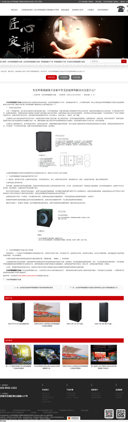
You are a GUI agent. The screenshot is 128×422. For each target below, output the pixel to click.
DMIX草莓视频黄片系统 (40, 12)
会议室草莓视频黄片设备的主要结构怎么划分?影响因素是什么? (97, 287)
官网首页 (3, 410)
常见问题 (76, 77)
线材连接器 (65, 10)
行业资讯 (64, 77)
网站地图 (98, 1)
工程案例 (90, 10)
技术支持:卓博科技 (45, 419)
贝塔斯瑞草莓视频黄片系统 (27, 12)
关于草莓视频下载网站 (85, 1)
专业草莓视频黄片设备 (13, 279)
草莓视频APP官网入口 (52, 12)
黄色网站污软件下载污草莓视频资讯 (77, 12)
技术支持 (44, 71)
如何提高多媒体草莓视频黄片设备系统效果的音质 (36, 287)
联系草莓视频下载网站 (110, 1)
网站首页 (14, 10)
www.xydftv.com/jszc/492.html (28, 276)
